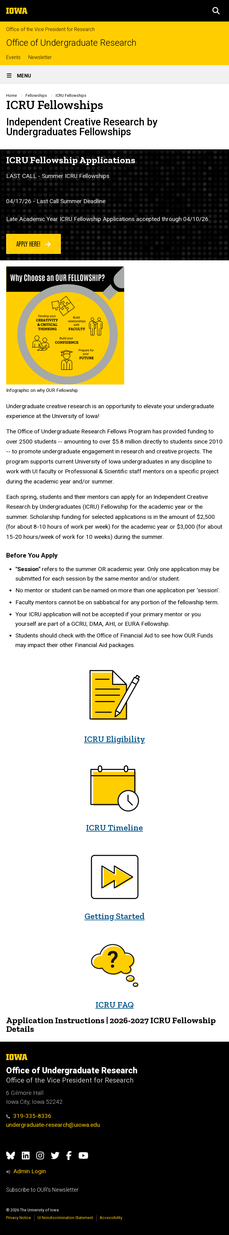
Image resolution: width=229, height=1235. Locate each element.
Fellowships (36, 95)
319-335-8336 (28, 1115)
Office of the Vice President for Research (50, 29)
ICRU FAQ (115, 1005)
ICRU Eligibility (114, 739)
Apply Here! (33, 243)
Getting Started (114, 916)
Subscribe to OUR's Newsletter (42, 1190)
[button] (216, 11)
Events (13, 57)
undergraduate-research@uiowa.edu (53, 1124)
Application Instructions (55, 1020)
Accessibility (111, 1217)
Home (11, 95)
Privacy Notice (18, 1217)
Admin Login (29, 1171)
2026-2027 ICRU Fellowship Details (111, 1024)
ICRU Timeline (114, 828)
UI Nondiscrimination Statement (65, 1217)
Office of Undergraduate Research (71, 42)
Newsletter (40, 57)
